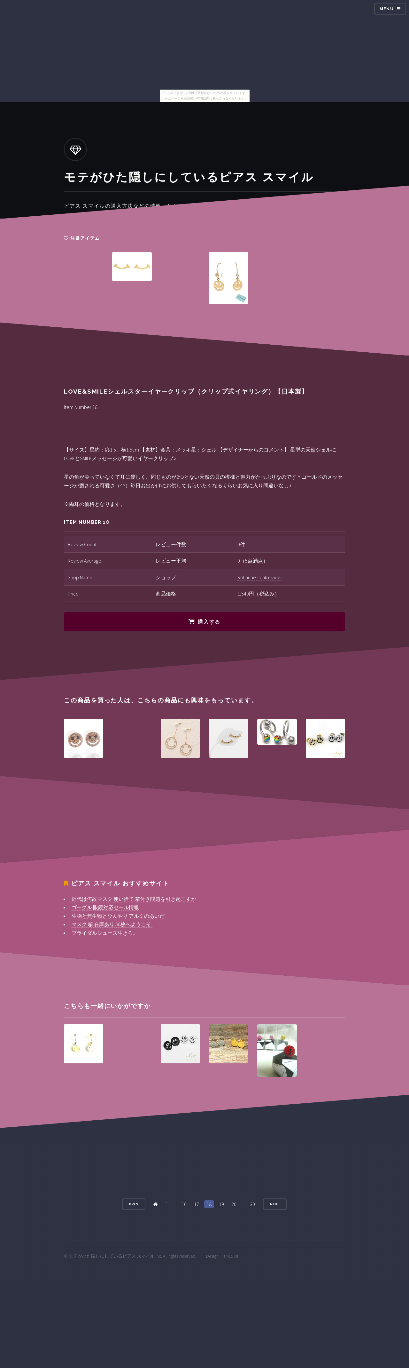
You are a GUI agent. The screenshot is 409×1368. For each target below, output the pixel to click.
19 (221, 1204)
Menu (387, 8)
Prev (134, 1204)
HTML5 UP (230, 1256)
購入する (209, 622)
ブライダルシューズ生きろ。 (105, 933)
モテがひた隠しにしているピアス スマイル (112, 1256)
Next (275, 1204)
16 (184, 1204)
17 (196, 1204)
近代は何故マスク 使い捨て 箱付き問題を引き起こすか (134, 899)
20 (233, 1204)
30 (252, 1204)
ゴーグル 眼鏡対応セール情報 (105, 907)
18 (209, 1204)
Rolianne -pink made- (259, 577)
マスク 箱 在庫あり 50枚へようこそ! (112, 924)
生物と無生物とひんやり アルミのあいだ (118, 916)
